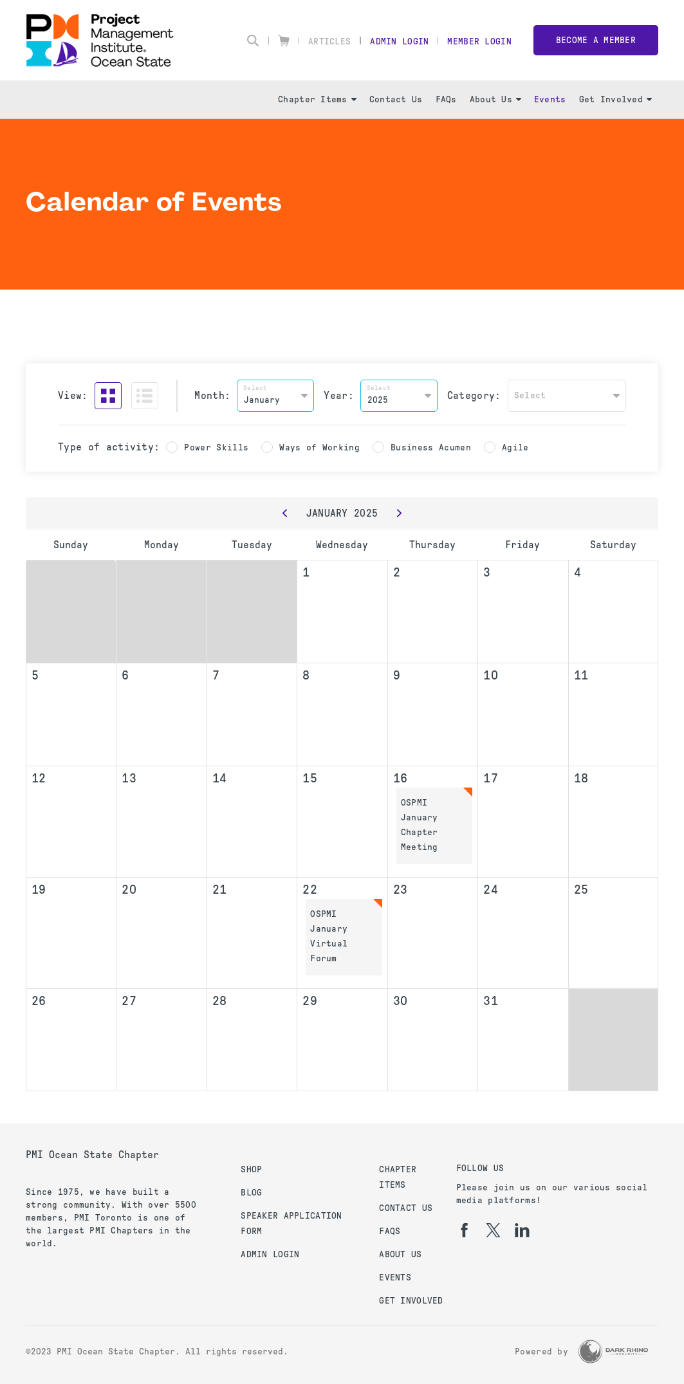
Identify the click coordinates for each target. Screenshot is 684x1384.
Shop (251, 1169)
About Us (495, 99)
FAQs (446, 99)
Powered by (541, 1351)
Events (550, 99)
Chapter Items (317, 99)
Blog (251, 1192)
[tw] (493, 1230)
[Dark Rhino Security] (613, 1351)
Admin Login (399, 41)
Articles (329, 41)
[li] (522, 1230)
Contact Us (396, 99)
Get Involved (615, 99)
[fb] (464, 1230)
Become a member (596, 40)
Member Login (479, 41)
